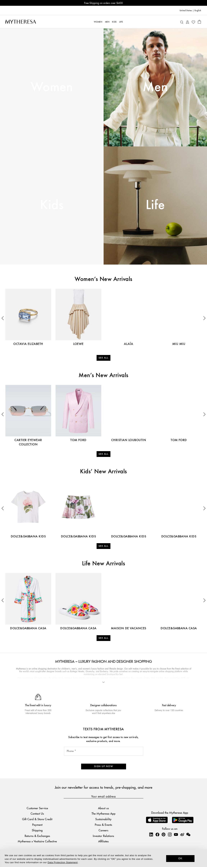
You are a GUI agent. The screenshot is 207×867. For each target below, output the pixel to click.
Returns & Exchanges (37, 836)
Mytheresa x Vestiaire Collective (37, 841)
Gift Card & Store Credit (37, 819)
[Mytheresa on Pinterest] (163, 835)
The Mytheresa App (103, 814)
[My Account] (187, 21)
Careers (103, 830)
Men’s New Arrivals (103, 375)
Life (155, 205)
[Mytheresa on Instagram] (170, 835)
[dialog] (103, 858)
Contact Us (37, 814)
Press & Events (103, 825)
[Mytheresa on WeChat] (188, 835)
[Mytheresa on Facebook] (157, 835)
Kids (51, 205)
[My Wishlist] (193, 21)
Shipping (37, 830)
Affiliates (103, 841)
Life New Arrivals (103, 564)
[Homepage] (20, 22)
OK (180, 858)
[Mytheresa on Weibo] (182, 835)
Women (52, 87)
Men (155, 87)
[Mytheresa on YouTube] (176, 835)
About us (103, 808)
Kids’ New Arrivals (103, 472)
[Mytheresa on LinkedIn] (151, 835)
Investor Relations (103, 836)
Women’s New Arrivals (103, 279)
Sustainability (103, 819)
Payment (37, 825)
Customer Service (37, 808)
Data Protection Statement (63, 862)
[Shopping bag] (199, 21)
